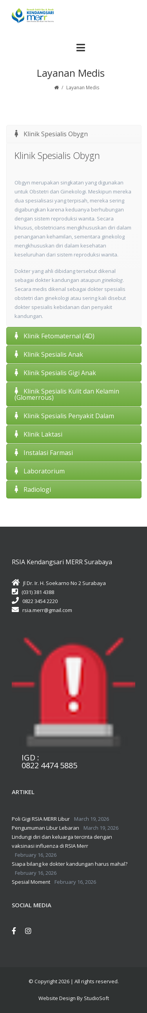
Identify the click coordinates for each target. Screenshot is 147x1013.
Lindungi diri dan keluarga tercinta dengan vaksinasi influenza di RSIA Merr (62, 841)
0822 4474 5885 (49, 765)
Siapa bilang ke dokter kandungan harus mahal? (69, 863)
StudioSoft (96, 998)
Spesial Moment (31, 881)
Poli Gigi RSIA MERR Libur (41, 818)
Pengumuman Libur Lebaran (45, 827)
